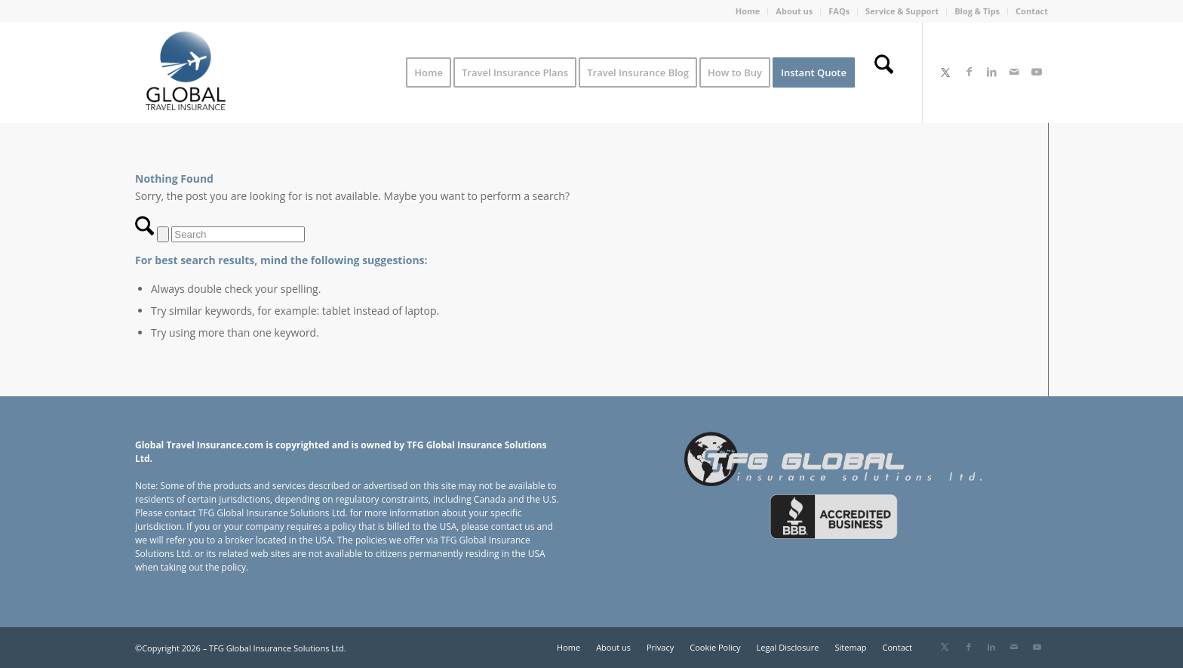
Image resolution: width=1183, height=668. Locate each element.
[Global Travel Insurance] (185, 72)
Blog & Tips (977, 11)
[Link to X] (945, 71)
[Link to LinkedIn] (991, 71)
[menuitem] (748, 11)
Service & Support (902, 11)
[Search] (884, 72)
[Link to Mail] (1014, 71)
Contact (1032, 11)
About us (794, 11)
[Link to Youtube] (1036, 71)
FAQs (839, 11)
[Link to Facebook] (968, 71)
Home (748, 11)
